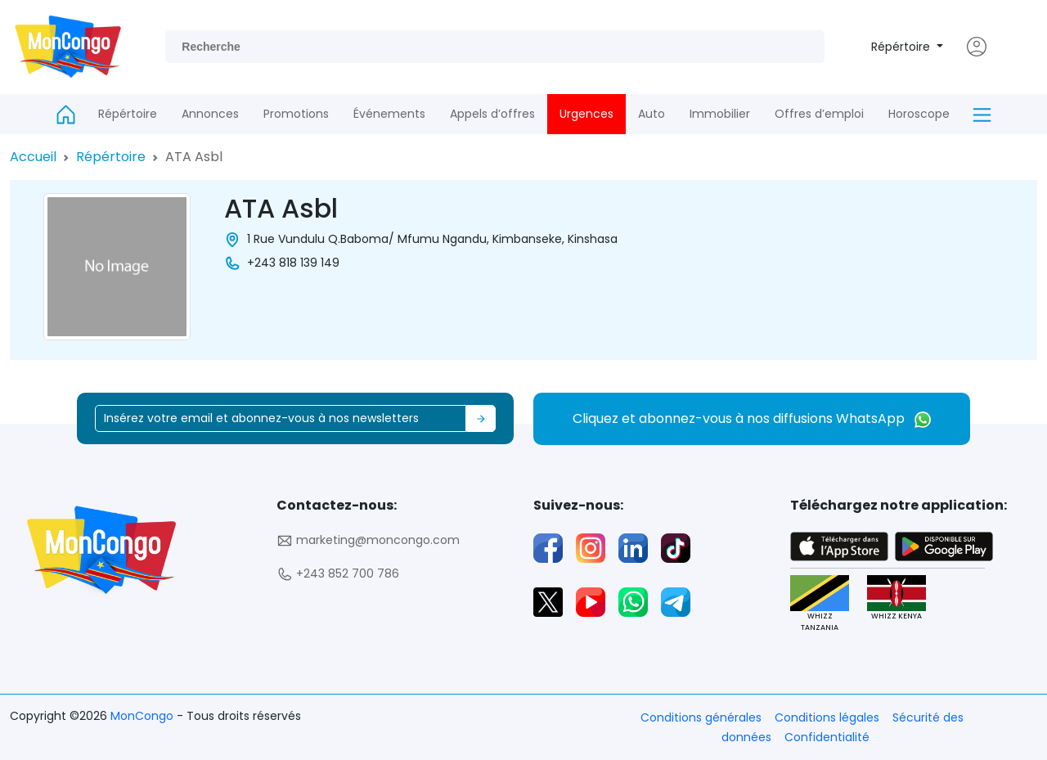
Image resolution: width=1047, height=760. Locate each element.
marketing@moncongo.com (368, 540)
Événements (389, 114)
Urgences (586, 114)
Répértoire (902, 46)
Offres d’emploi (819, 114)
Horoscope (919, 114)
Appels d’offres (492, 114)
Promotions (296, 114)
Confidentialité (827, 737)
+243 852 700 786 (337, 573)
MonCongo (143, 716)
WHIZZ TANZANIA (818, 603)
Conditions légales (827, 717)
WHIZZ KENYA (895, 598)
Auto (651, 114)
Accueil (33, 156)
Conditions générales (701, 717)
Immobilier (720, 114)
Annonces (210, 114)
